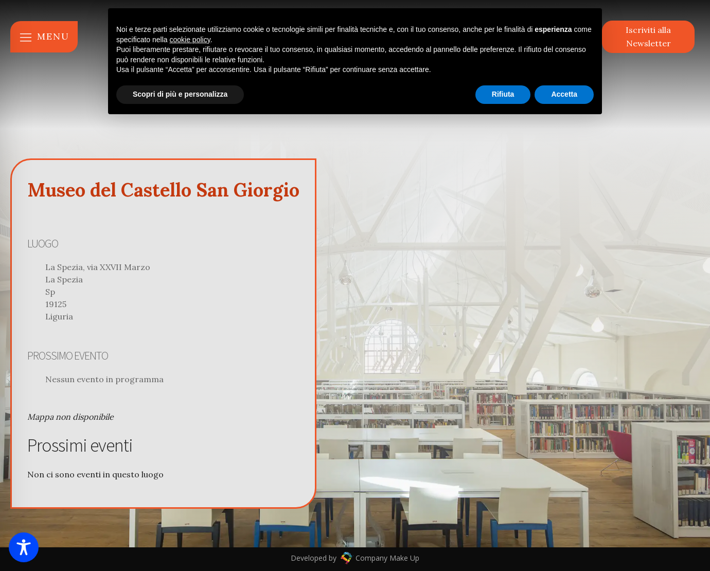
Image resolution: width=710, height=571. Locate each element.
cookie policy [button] (190, 39)
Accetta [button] (564, 94)
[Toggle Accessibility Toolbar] (24, 547)
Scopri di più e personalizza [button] (180, 94)
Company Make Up (386, 558)
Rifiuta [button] (503, 94)
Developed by (315, 558)
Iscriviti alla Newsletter (648, 36)
